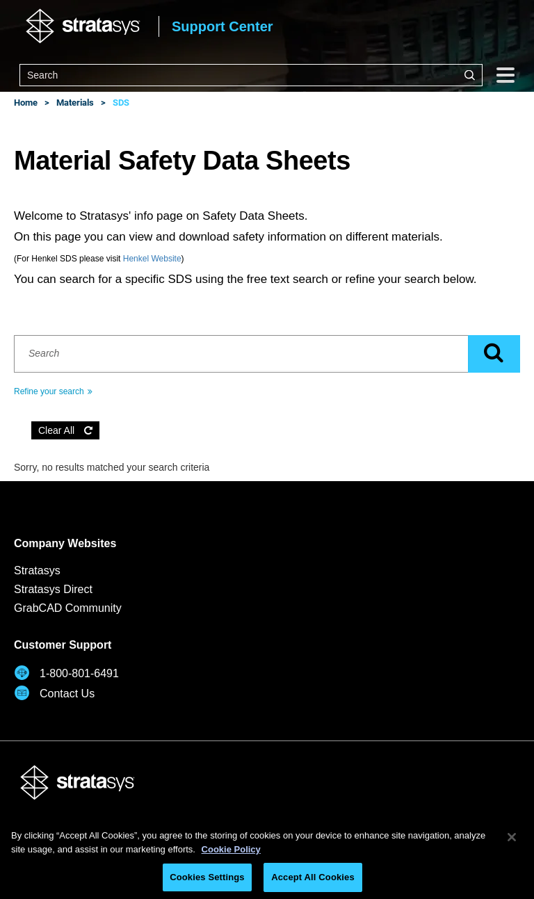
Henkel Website (152, 259)
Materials (75, 102)
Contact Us (54, 693)
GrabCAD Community (68, 608)
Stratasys (37, 570)
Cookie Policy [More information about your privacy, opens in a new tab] (231, 849)
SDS (121, 102)
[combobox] (251, 75)
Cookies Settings (207, 877)
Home (26, 102)
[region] (267, 857)
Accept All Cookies (313, 877)
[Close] (511, 837)
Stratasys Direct (53, 589)
